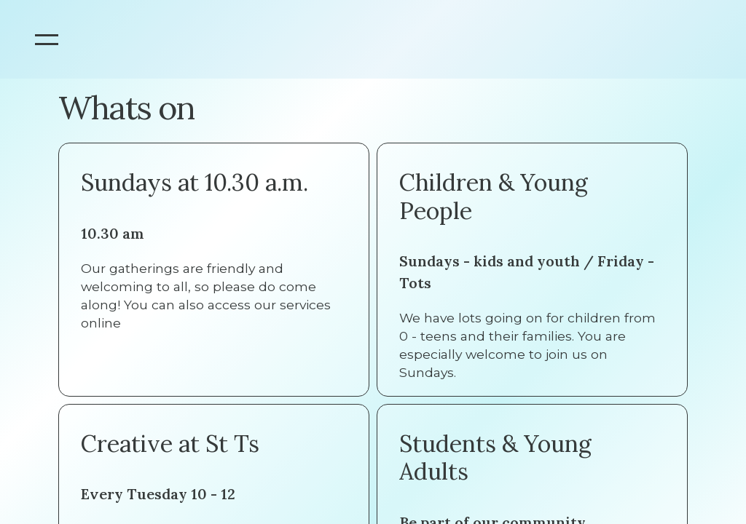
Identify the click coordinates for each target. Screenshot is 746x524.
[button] (46, 39)
